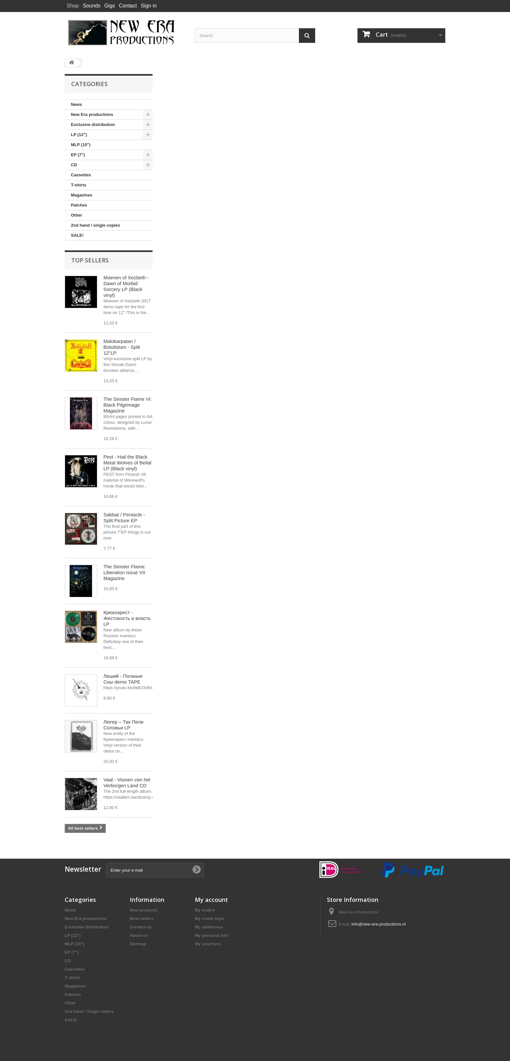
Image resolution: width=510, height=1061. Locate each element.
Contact (128, 5)
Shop (73, 5)
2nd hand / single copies (95, 225)
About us (139, 935)
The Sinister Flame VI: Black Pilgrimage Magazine (127, 404)
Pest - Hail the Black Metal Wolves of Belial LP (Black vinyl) (127, 462)
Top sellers (90, 260)
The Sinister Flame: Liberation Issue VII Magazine (124, 572)
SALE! (77, 235)
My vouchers (208, 943)
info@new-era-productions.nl (379, 924)
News (76, 104)
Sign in (149, 5)
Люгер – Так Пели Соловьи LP (123, 724)
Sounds (91, 5)
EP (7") (78, 154)
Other (76, 215)
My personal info (211, 935)
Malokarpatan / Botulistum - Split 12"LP (121, 347)
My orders (205, 910)
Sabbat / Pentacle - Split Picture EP (124, 517)
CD (74, 164)
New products (144, 910)
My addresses (209, 927)
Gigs (109, 5)
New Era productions (92, 114)
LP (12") (79, 134)
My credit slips (209, 918)
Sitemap (138, 943)
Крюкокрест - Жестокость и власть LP (127, 618)
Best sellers (142, 918)
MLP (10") (80, 144)
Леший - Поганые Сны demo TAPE (122, 679)
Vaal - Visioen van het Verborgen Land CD (127, 782)
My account (211, 899)
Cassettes (81, 174)
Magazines (81, 195)
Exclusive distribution (93, 124)
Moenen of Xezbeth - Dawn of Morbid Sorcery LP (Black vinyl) (126, 286)
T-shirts (78, 185)
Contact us (141, 927)
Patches (79, 205)
